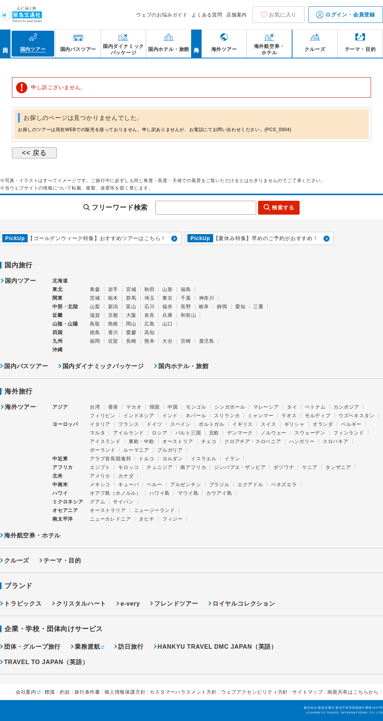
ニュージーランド (154, 510)
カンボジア (346, 407)
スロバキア (336, 441)
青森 (95, 289)
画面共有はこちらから (353, 692)
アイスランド (105, 441)
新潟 (113, 306)
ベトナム (315, 407)
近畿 (57, 315)
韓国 (155, 407)
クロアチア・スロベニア (252, 441)
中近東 (60, 458)
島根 (113, 323)
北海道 (60, 280)
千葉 (186, 298)
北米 (57, 475)
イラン (232, 458)
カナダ (126, 475)
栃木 (113, 298)
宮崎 (186, 341)
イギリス (242, 424)
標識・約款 (57, 692)
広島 (149, 323)
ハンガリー (302, 441)
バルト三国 (188, 432)
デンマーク (240, 432)
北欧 (214, 432)
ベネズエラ (284, 484)
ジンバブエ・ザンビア (240, 467)
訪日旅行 (130, 646)
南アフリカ (193, 467)
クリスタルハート (81, 603)
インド (170, 415)
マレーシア (266, 407)
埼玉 (149, 298)
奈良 (149, 315)
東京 (167, 298)
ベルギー (351, 424)
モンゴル (196, 407)
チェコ (209, 441)
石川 (149, 306)
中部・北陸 (65, 306)
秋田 (149, 289)
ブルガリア (170, 450)
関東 (57, 298)
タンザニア (338, 467)
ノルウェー (274, 432)
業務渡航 (87, 646)
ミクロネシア (67, 501)
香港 (113, 407)
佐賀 (113, 341)
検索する (283, 207)
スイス (268, 424)
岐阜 (204, 306)
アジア (60, 407)
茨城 (95, 298)
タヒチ (146, 518)
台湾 (95, 407)
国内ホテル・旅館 (183, 366)
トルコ (146, 458)
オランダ (323, 424)
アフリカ (62, 467)
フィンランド (348, 432)
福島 (186, 289)
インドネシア (138, 415)
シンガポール (229, 407)
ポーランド (103, 450)
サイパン (123, 501)
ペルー (154, 484)
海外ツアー (20, 407)
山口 (167, 323)
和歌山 (188, 315)
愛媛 (131, 332)
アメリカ (100, 475)
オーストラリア (108, 510)
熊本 (149, 341)
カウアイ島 (219, 493)
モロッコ (128, 467)
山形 (167, 289)
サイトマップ (307, 692)
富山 (131, 306)
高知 (149, 332)
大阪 (131, 315)
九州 (57, 341)
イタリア (100, 424)
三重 (258, 306)
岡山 (131, 323)
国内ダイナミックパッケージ (103, 366)
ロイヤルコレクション (243, 603)
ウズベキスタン (356, 415)
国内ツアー (20, 281)
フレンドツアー (176, 603)
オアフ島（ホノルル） (115, 493)
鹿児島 (206, 341)
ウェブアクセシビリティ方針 (254, 692)
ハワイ (60, 493)
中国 (173, 407)
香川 (113, 332)
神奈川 (206, 298)
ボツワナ (283, 467)
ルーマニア (136, 450)
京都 (113, 315)
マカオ (133, 407)
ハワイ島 (159, 493)
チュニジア (159, 467)
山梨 (95, 306)
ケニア (310, 467)
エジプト (100, 467)
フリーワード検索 (120, 207)
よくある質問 (207, 15)
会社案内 (26, 692)
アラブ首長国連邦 (110, 458)
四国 (57, 332)
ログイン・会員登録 (345, 14)
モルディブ (318, 415)
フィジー (172, 518)
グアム (97, 501)
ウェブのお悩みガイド (162, 15)
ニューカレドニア (110, 518)
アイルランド (128, 432)
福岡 (95, 341)
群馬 (131, 298)
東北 (57, 289)
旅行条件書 (87, 692)
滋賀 (95, 315)
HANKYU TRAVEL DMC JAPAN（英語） (217, 646)
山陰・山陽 (65, 323)
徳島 (95, 332)
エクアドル (250, 484)
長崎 (131, 341)
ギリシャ (294, 424)
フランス (128, 424)
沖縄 (57, 349)
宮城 (131, 289)
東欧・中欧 (141, 441)
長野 (186, 306)
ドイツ (154, 424)
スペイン (180, 424)
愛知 (240, 306)
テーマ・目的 (62, 560)
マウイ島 (188, 493)
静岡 (222, 306)
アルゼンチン (185, 484)
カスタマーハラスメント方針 (183, 692)
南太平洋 (62, 518)
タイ (292, 407)
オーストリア (177, 441)
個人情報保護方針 (124, 692)
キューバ (128, 484)
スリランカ (227, 415)
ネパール (196, 415)
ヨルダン (172, 458)
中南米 (60, 484)
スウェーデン (309, 432)
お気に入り (283, 15)
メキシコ (100, 484)
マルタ (97, 432)
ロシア (159, 432)
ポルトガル (211, 424)
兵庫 (167, 315)
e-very (130, 603)
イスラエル (204, 458)
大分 (167, 341)
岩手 (113, 289)
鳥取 (95, 323)
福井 (167, 306)
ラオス (289, 415)
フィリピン (103, 415)
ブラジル (219, 484)
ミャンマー (260, 415)
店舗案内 (236, 15)
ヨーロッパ (65, 424)
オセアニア (65, 510)
